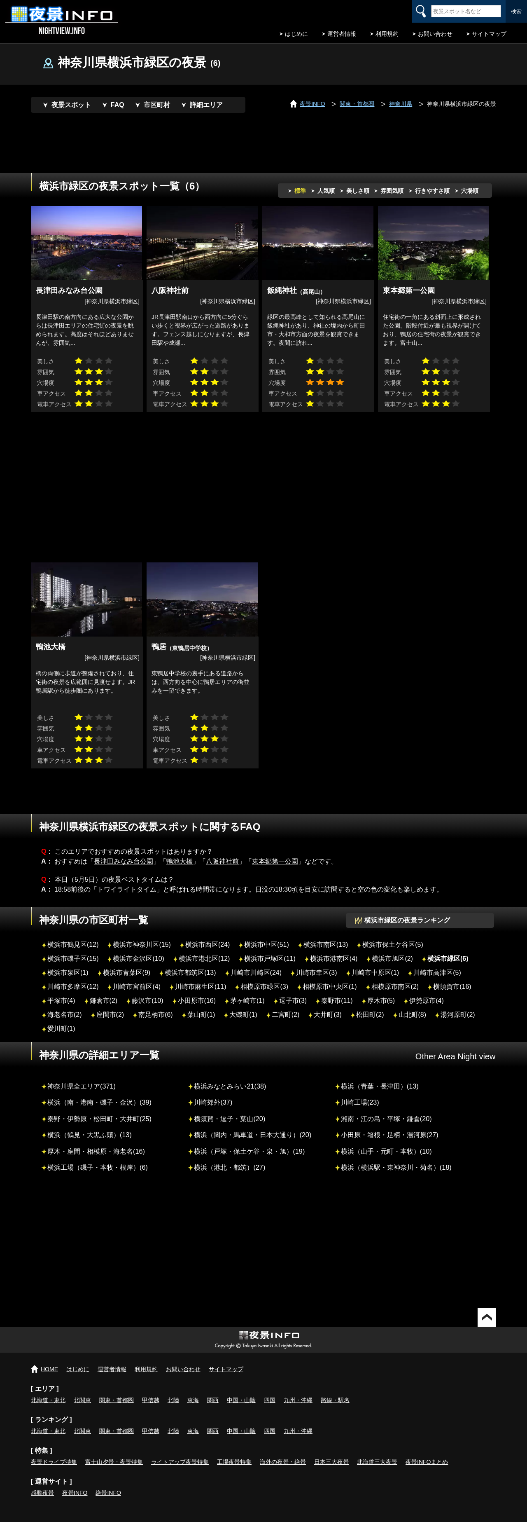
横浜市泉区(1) (68, 972)
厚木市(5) (381, 1000)
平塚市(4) (61, 1000)
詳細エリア (206, 104)
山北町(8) (413, 1014)
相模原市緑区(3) (264, 986)
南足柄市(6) (155, 1014)
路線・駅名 (335, 1400)
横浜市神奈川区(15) (141, 944)
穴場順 (469, 190)
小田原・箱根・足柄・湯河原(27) (389, 1134)
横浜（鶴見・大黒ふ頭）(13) (89, 1134)
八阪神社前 (222, 861)
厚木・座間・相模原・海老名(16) (96, 1151)
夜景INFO (74, 1492)
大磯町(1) (243, 1014)
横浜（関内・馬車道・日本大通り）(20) (252, 1134)
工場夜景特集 (234, 1462)
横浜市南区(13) (325, 944)
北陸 (173, 1400)
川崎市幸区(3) (316, 972)
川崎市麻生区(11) (200, 986)
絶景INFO (108, 1492)
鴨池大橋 (179, 861)
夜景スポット (71, 104)
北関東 (82, 1400)
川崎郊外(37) (213, 1102)
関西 (213, 1400)
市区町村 (157, 104)
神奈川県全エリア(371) (81, 1086)
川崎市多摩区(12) (72, 986)
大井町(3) (328, 1014)
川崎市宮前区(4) (137, 986)
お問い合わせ (435, 33)
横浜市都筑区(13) (190, 972)
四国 (269, 1400)
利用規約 (387, 33)
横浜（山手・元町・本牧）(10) (386, 1151)
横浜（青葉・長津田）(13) (380, 1086)
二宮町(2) (286, 1014)
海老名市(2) (64, 1014)
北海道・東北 (48, 1400)
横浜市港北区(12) (204, 958)
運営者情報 (341, 33)
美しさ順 (357, 190)
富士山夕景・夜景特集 (114, 1462)
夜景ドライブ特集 (54, 1462)
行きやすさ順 (432, 190)
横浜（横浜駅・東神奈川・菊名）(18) (396, 1167)
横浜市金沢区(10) (138, 958)
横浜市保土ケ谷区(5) (392, 944)
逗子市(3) (293, 1000)
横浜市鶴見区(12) (72, 944)
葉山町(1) (201, 1014)
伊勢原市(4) (426, 1000)
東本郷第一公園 (275, 861)
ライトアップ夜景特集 (180, 1462)
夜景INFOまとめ (427, 1462)
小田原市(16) (197, 1000)
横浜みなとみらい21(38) (230, 1086)
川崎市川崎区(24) (256, 972)
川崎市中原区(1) (375, 972)
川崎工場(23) (360, 1102)
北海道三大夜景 (377, 1462)
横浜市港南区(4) (334, 958)
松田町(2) (370, 1014)
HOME (49, 1369)
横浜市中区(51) (266, 944)
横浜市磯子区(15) (72, 958)
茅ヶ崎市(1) (247, 1000)
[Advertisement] (263, 144)
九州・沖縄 (298, 1400)
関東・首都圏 (116, 1400)
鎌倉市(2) (104, 1000)
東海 (193, 1400)
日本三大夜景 (331, 1462)
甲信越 (150, 1400)
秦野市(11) (336, 1000)
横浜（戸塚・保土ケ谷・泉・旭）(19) (249, 1151)
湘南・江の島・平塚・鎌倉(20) (386, 1118)
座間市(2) (110, 1014)
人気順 (326, 190)
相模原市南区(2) (395, 986)
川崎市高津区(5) (437, 972)
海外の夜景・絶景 (283, 1462)
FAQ (117, 104)
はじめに (296, 33)
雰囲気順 (391, 190)
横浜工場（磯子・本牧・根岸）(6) (97, 1167)
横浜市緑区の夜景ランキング (407, 920)
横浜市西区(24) (207, 944)
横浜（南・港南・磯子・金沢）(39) (99, 1102)
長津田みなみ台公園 (123, 861)
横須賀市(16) (452, 986)
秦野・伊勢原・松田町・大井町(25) (99, 1118)
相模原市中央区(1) (330, 986)
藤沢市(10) (147, 1000)
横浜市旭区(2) (392, 958)
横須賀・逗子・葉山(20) (229, 1118)
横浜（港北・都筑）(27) (229, 1167)
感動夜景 (42, 1492)
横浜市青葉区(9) (127, 972)
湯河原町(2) (458, 1014)
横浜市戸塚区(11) (269, 958)
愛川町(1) (61, 1028)
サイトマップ (489, 33)
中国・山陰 (241, 1400)
